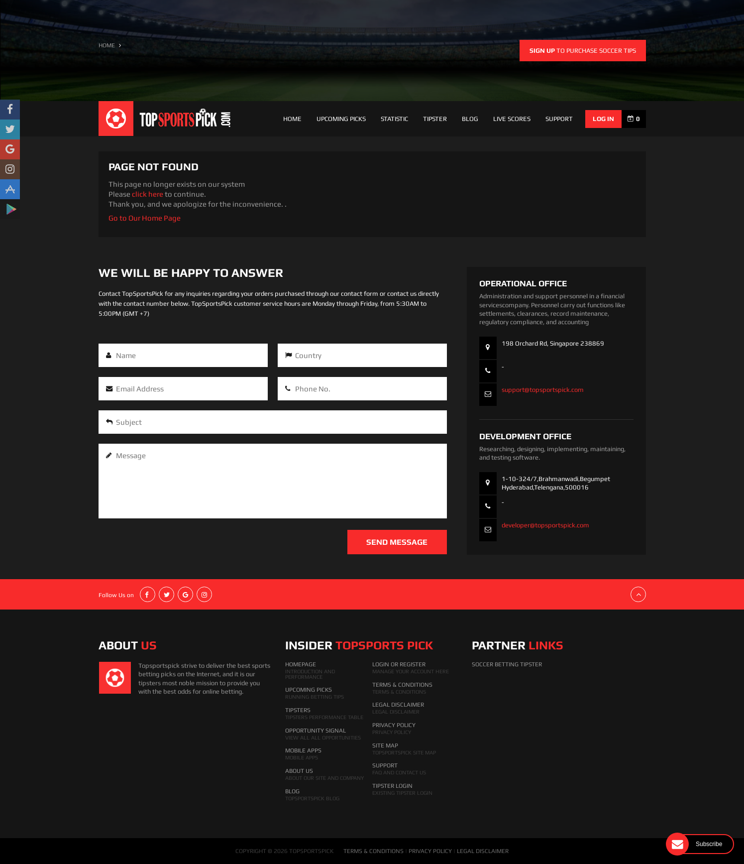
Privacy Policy (394, 725)
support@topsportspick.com (543, 389)
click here (147, 194)
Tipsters (298, 710)
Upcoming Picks (341, 119)
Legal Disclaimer (398, 705)
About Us (299, 771)
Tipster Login (392, 786)
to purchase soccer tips (583, 50)
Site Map (385, 745)
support (559, 119)
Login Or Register (398, 664)
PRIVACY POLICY (430, 851)
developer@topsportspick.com (545, 525)
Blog (470, 119)
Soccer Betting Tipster (507, 664)
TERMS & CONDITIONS (373, 851)
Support (385, 765)
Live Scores (512, 119)
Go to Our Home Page (144, 218)
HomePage (300, 664)
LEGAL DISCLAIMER (483, 851)
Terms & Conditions (402, 685)
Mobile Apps (303, 750)
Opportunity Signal (315, 731)
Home (292, 119)
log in (603, 119)
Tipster (435, 119)
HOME (107, 45)
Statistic (394, 119)
